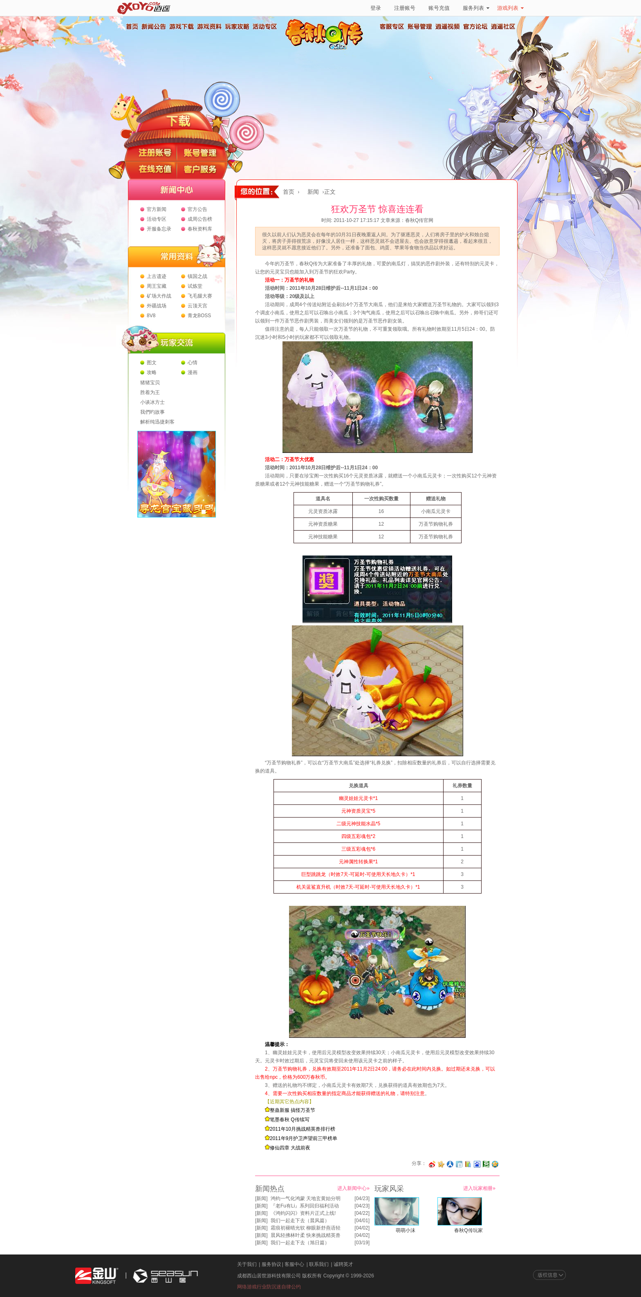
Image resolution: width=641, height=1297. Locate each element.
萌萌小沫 (405, 1230)
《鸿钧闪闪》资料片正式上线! (303, 1213)
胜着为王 (150, 392)
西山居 (164, 1276)
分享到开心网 (441, 1164)
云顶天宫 (197, 306)
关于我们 (247, 1264)
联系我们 (319, 1264)
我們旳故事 (152, 412)
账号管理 (420, 26)
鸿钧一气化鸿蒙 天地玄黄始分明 (306, 1198)
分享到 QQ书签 (468, 1164)
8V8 (151, 315)
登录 (375, 8)
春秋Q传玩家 (468, 1230)
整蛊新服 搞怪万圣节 (292, 1110)
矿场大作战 (159, 296)
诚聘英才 (343, 1264)
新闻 (313, 192)
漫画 (192, 372)
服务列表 (476, 8)
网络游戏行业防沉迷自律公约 (269, 1287)
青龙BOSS (199, 315)
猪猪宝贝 (150, 382)
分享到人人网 (450, 1164)
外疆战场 (156, 306)
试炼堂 (195, 286)
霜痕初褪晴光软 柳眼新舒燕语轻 (306, 1228)
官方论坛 (475, 26)
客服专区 (392, 26)
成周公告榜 (200, 219)
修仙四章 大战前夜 (290, 1148)
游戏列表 (510, 8)
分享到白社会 (459, 1164)
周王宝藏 (156, 286)
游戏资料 (209, 26)
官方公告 (197, 209)
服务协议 (271, 1264)
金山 (97, 1276)
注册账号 (404, 8)
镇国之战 (197, 276)
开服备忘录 (159, 229)
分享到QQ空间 (495, 1164)
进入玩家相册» (479, 1188)
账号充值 (439, 8)
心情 (192, 362)
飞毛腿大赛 (200, 296)
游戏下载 (181, 26)
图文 (152, 362)
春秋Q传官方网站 (327, 49)
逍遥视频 (447, 26)
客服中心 (294, 1264)
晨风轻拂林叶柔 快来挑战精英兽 (306, 1235)
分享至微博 (432, 1164)
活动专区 (264, 26)
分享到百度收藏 (477, 1164)
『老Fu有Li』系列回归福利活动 (305, 1206)
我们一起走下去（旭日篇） (300, 1242)
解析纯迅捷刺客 (157, 422)
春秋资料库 (200, 229)
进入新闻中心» (353, 1188)
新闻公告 (153, 26)
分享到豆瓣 (486, 1164)
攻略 (152, 372)
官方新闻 (156, 209)
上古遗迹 (156, 276)
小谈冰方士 (152, 402)
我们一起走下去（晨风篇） (300, 1220)
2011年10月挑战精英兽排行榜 (302, 1129)
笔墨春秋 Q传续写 (289, 1119)
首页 (131, 26)
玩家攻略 (236, 26)
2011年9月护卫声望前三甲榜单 (303, 1138)
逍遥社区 (503, 26)
